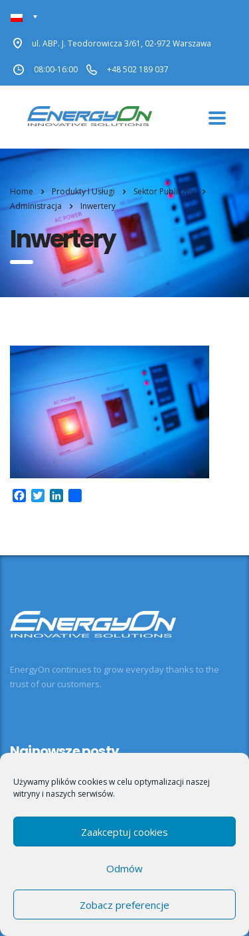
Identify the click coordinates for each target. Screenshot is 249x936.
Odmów (124, 868)
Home (21, 191)
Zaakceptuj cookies (124, 831)
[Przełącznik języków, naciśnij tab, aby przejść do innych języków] (24, 17)
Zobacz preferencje (124, 904)
